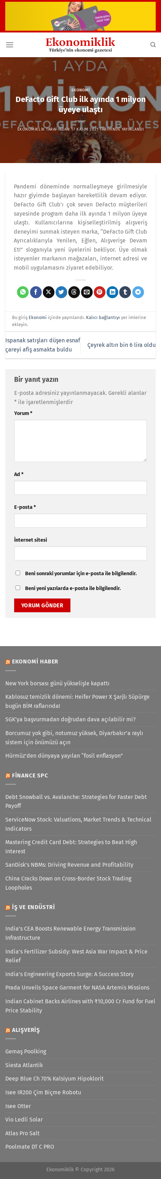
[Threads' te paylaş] (74, 292)
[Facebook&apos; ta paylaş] (36, 292)
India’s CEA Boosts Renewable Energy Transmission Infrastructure (70, 933)
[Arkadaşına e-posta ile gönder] (87, 292)
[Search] (153, 45)
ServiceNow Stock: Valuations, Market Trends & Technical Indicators (78, 824)
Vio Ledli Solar (24, 1119)
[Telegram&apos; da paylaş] (138, 292)
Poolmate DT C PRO (29, 1146)
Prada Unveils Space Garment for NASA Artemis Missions (77, 987)
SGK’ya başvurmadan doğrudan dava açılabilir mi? (70, 719)
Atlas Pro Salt (22, 1133)
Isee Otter (18, 1106)
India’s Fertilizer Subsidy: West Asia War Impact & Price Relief (76, 956)
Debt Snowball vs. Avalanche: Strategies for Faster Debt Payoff (76, 802)
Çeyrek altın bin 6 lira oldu (121, 345)
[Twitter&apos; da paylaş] (61, 292)
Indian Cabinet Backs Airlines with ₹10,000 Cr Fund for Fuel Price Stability (80, 1006)
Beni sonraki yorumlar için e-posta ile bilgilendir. (81, 574)
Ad (18, 474)
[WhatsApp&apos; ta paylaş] (23, 292)
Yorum (23, 413)
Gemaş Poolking (25, 1051)
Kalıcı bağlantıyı (103, 317)
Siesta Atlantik (24, 1065)
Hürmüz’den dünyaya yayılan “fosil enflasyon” (64, 755)
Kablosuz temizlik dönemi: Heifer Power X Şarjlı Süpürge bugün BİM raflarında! (77, 701)
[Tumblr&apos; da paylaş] (125, 292)
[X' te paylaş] (48, 292)
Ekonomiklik (31, 129)
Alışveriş (26, 1030)
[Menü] (9, 44)
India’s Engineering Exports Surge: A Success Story (69, 974)
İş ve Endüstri (33, 907)
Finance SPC (30, 775)
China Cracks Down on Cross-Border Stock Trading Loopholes (68, 883)
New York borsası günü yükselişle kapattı (57, 683)
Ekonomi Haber (35, 661)
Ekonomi (80, 90)
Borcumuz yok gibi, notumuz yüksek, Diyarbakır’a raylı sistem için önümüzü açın (74, 738)
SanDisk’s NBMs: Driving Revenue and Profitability (69, 864)
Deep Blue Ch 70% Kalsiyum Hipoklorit (54, 1078)
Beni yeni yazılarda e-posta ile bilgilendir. (73, 588)
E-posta (25, 507)
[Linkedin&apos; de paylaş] (112, 292)
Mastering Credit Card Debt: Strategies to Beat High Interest (71, 847)
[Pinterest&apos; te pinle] (99, 292)
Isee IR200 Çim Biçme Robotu (43, 1092)
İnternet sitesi (30, 540)
